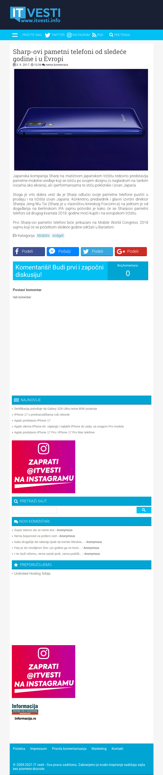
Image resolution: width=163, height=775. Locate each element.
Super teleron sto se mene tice (34, 530)
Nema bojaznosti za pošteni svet (35, 536)
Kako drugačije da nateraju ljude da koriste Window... (49, 542)
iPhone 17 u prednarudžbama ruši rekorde (42, 414)
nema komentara (57, 64)
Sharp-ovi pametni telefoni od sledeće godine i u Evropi (69, 55)
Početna (19, 749)
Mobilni (43, 236)
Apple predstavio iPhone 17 (32, 420)
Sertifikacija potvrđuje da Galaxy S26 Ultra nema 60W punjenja (55, 408)
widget (58, 236)
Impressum (38, 749)
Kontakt (117, 749)
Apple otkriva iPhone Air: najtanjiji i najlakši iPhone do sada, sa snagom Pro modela (69, 426)
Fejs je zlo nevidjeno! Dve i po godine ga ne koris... (47, 548)
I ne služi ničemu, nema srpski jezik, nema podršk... (48, 553)
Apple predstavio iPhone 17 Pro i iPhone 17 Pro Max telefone (54, 432)
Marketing (99, 749)
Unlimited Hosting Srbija (32, 573)
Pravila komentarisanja (69, 749)
